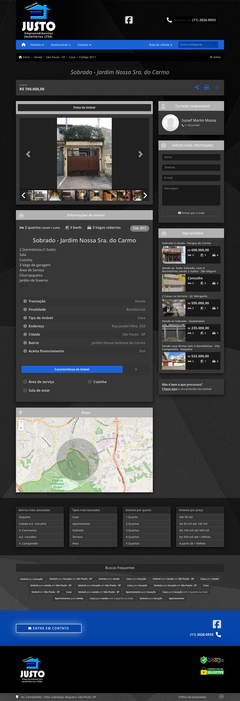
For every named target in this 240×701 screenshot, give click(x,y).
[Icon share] (128, 19)
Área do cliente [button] (159, 44)
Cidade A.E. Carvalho (32, 524)
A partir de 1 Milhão (192, 543)
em (46, 592)
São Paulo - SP (55, 57)
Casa (72, 57)
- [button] (21, 428)
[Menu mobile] (24, 44)
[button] (29, 154)
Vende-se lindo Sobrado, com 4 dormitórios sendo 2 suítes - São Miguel (189, 269)
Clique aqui (170, 389)
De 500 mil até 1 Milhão (195, 537)
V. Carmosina (27, 530)
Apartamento (81, 524)
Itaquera (24, 517)
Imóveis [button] (35, 44)
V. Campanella (28, 543)
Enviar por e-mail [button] (191, 213)
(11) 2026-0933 (204, 20)
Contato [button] (83, 44)
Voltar (215, 57)
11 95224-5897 (191, 125)
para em (70, 578)
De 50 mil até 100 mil (193, 524)
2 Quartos (132, 524)
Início (24, 57)
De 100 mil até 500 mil (194, 530)
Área (75, 543)
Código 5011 (87, 57)
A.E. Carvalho (27, 537)
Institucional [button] (59, 44)
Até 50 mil (186, 517)
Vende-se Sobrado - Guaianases (183, 321)
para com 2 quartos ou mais (184, 592)
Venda (38, 57)
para (31, 579)
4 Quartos (132, 537)
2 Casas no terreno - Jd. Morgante (184, 296)
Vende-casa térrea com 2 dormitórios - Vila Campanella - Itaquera (191, 347)
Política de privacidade (192, 697)
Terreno (77, 537)
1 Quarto (132, 517)
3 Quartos (132, 530)
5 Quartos (132, 543)
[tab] (31, 107)
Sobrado (78, 530)
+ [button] (21, 422)
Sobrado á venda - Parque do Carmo (186, 243)
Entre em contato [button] (48, 628)
